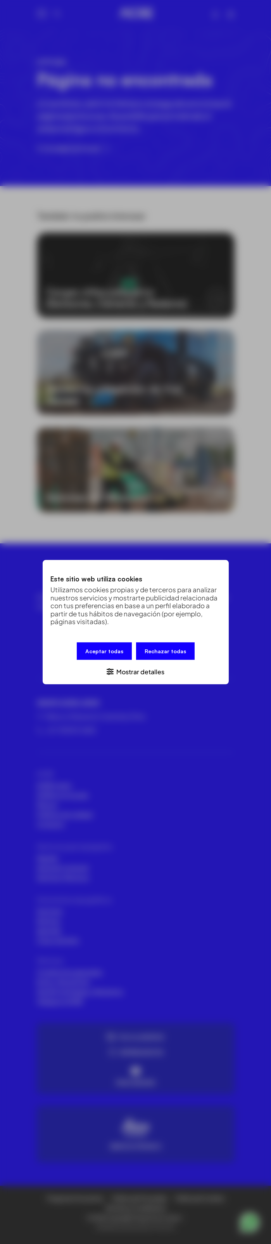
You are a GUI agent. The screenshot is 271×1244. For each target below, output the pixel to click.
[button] (135, 671)
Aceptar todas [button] (104, 650)
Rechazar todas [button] (165, 650)
